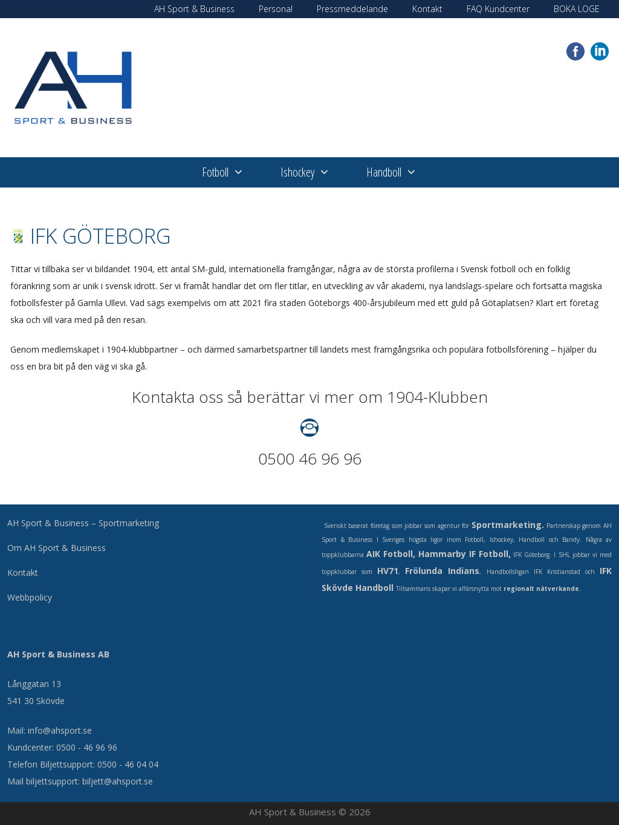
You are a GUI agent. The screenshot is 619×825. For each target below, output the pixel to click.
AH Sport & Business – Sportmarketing (83, 523)
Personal (276, 9)
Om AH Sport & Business (56, 547)
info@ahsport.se (60, 730)
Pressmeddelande (352, 9)
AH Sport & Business (194, 9)
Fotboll (232, 172)
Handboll (400, 172)
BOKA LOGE (577, 9)
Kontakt (427, 9)
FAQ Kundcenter (498, 9)
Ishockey (314, 172)
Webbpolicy (29, 597)
